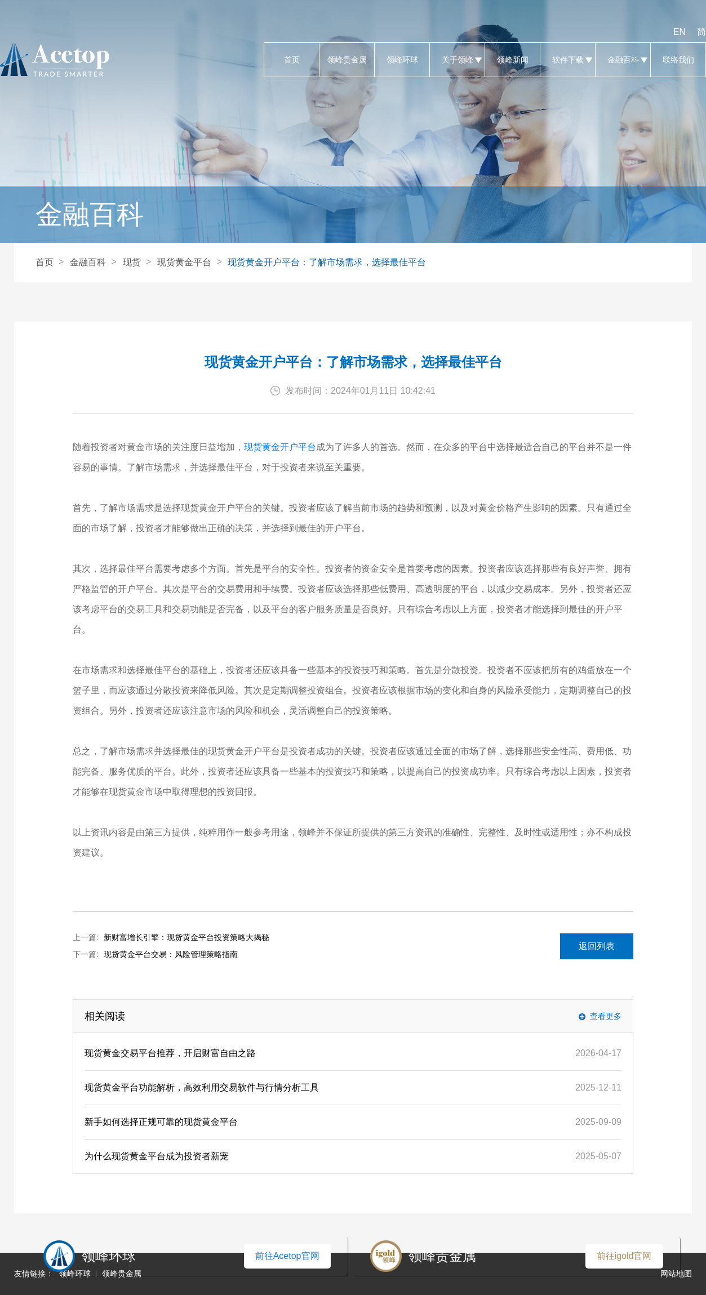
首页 (291, 59)
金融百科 (623, 59)
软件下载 (568, 59)
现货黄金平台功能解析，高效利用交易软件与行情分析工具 (202, 1087)
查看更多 (605, 1016)
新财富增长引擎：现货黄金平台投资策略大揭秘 (186, 937)
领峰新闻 (512, 59)
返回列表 (597, 946)
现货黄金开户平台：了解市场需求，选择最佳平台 (327, 262)
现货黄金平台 (184, 262)
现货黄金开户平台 (280, 447)
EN (679, 32)
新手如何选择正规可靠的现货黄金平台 (161, 1122)
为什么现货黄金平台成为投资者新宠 (157, 1156)
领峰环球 (402, 59)
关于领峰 (457, 59)
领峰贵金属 (347, 59)
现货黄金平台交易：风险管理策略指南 (171, 954)
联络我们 (678, 59)
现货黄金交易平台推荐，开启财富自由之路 (170, 1053)
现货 (132, 262)
